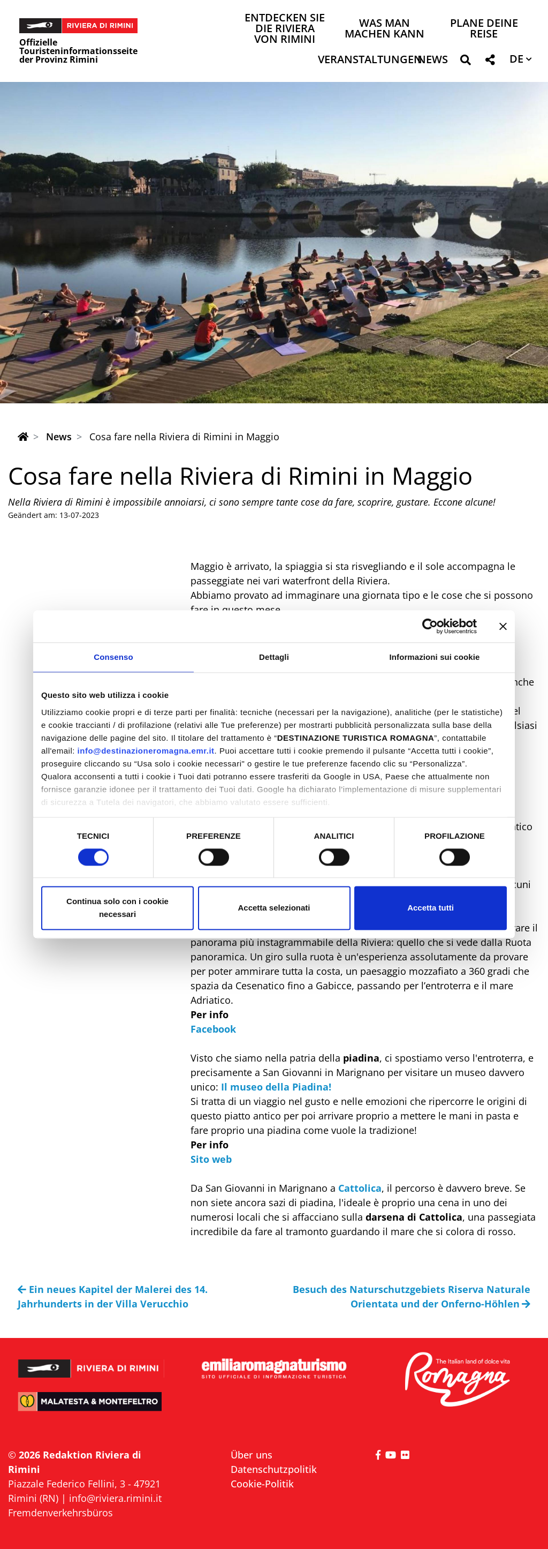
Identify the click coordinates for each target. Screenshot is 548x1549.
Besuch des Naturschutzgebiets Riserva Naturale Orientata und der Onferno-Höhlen (411, 1296)
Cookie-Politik (262, 1483)
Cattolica (360, 1188)
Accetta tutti (430, 908)
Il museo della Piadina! (276, 1086)
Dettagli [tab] (274, 656)
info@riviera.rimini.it (115, 1498)
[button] (465, 62)
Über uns (251, 1454)
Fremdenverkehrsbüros (60, 1512)
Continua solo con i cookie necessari (117, 908)
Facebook (213, 1028)
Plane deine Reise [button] (484, 29)
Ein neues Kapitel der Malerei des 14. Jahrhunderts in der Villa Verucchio (113, 1296)
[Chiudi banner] (503, 626)
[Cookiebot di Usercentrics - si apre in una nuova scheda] (430, 626)
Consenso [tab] (113, 656)
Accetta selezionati (274, 908)
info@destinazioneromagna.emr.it (146, 750)
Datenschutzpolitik (274, 1469)
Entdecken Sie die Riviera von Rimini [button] (285, 29)
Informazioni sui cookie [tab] (435, 656)
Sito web (212, 1159)
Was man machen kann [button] (384, 29)
